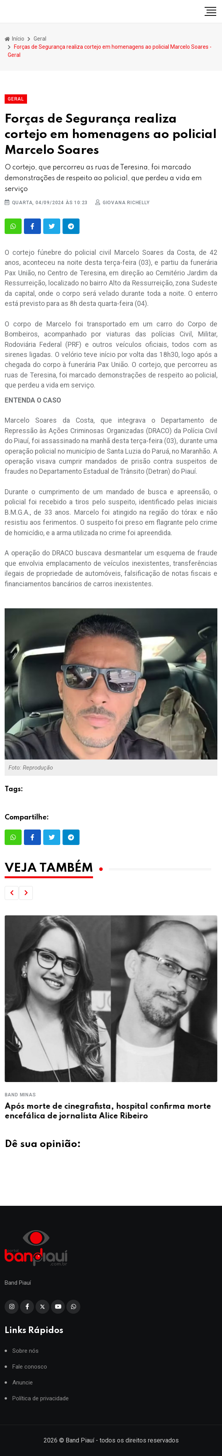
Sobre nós (25, 1358)
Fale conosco (29, 1374)
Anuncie (22, 1390)
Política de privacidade (40, 1406)
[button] (12, 893)
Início (14, 39)
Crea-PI (15, 1095)
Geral (40, 39)
